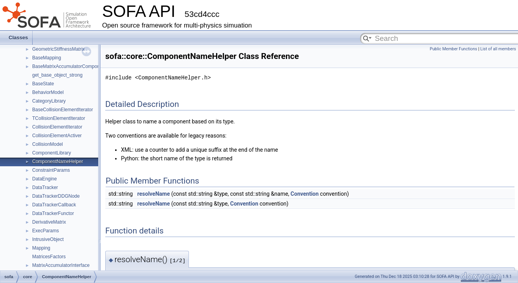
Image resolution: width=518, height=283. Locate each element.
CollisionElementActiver (57, 135)
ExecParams (45, 230)
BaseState (43, 83)
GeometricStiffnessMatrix (58, 49)
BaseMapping (46, 58)
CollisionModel (47, 144)
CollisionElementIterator (57, 127)
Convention (305, 194)
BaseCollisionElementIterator (62, 109)
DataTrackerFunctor (53, 213)
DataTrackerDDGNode (56, 196)
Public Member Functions (453, 48)
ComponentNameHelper (57, 161)
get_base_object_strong (57, 75)
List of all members (498, 48)
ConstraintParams (51, 170)
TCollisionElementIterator (58, 118)
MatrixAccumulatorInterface (61, 265)
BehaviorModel (48, 92)
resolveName (153, 194)
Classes (18, 37)
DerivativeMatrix (49, 222)
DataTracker (45, 187)
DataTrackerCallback (54, 205)
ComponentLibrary (51, 153)
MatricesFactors (49, 256)
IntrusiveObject (48, 239)
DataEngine (44, 179)
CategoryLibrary (49, 101)
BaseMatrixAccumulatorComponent (69, 66)
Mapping (41, 248)
